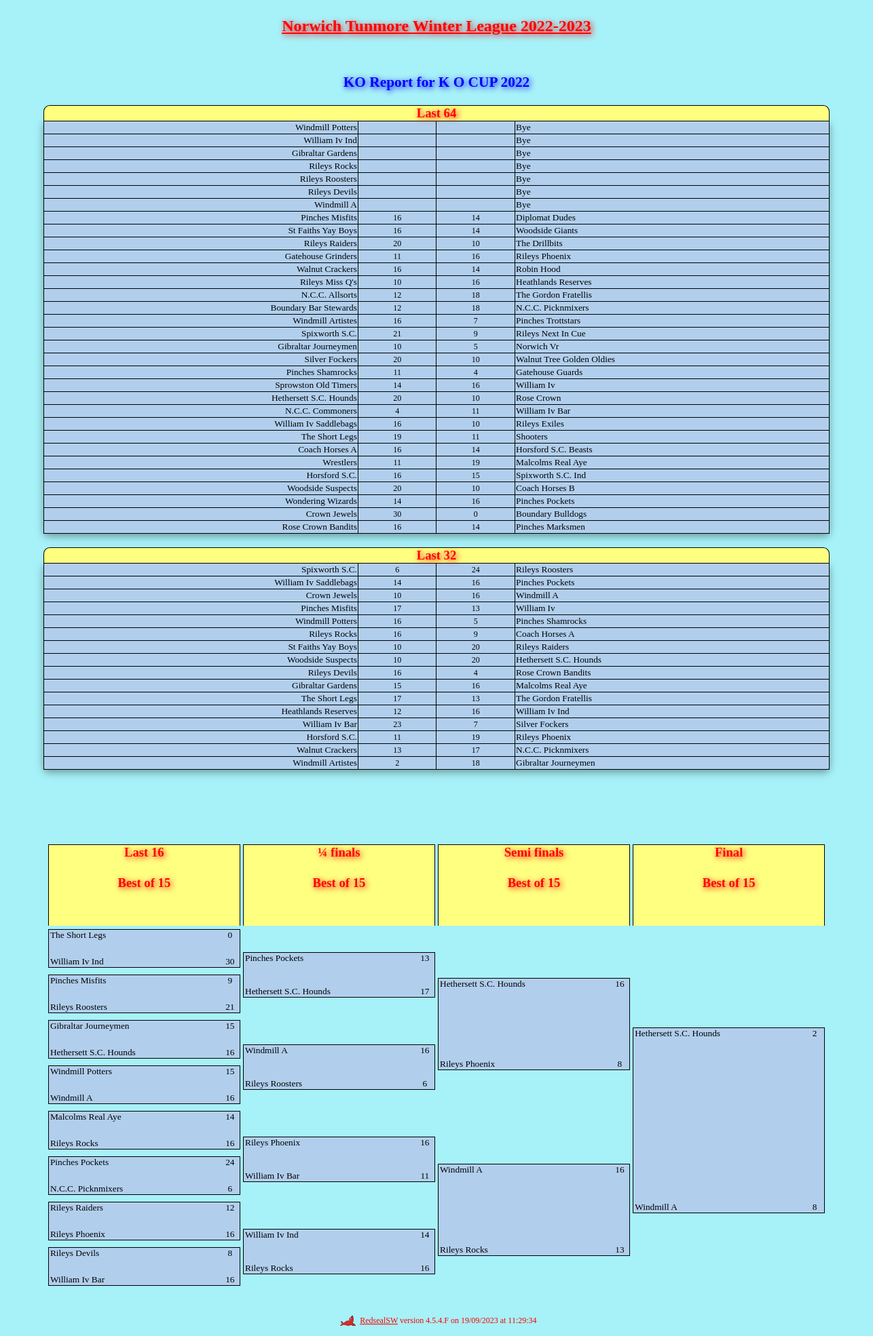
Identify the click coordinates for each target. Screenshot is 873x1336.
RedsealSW (369, 1320)
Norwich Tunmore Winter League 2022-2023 (436, 26)
